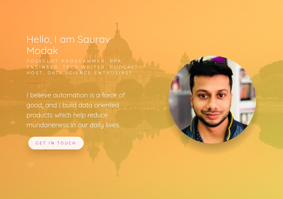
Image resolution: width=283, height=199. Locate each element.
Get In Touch (56, 143)
